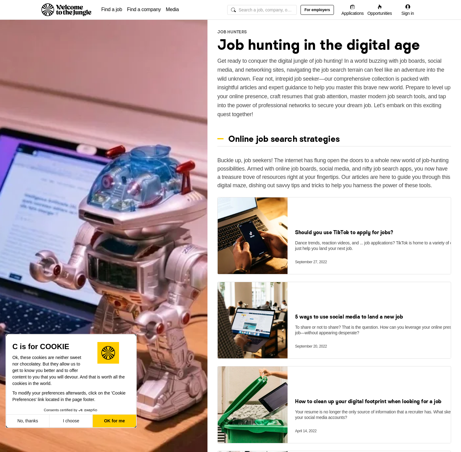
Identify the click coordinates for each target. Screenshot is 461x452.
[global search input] (262, 10)
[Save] (441, 241)
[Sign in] (408, 9)
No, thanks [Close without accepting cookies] (27, 420)
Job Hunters (232, 32)
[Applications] (352, 9)
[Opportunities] (379, 9)
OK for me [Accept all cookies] (114, 420)
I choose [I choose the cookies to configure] (71, 420)
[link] (253, 247)
